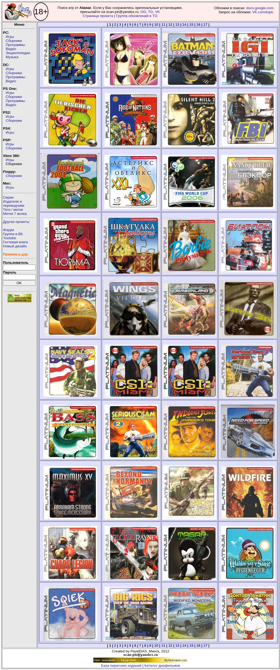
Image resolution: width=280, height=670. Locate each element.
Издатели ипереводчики (13, 203)
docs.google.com (260, 8)
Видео (11, 49)
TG (150, 12)
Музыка (12, 57)
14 (184, 24)
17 (206, 24)
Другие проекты (16, 222)
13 (177, 24)
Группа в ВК (13, 234)
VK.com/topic (263, 12)
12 (170, 24)
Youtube (9, 238)
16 (198, 24)
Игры (10, 37)
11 (163, 24)
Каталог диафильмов (162, 666)
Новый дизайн (15, 246)
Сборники (14, 41)
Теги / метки (13, 210)
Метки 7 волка (15, 214)
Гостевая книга (15, 242)
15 (191, 24)
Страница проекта (98, 16)
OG (143, 12)
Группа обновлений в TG (136, 16)
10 (156, 24)
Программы (15, 45)
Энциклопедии (18, 53)
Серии (8, 197)
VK (157, 12)
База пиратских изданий (121, 666)
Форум (8, 230)
